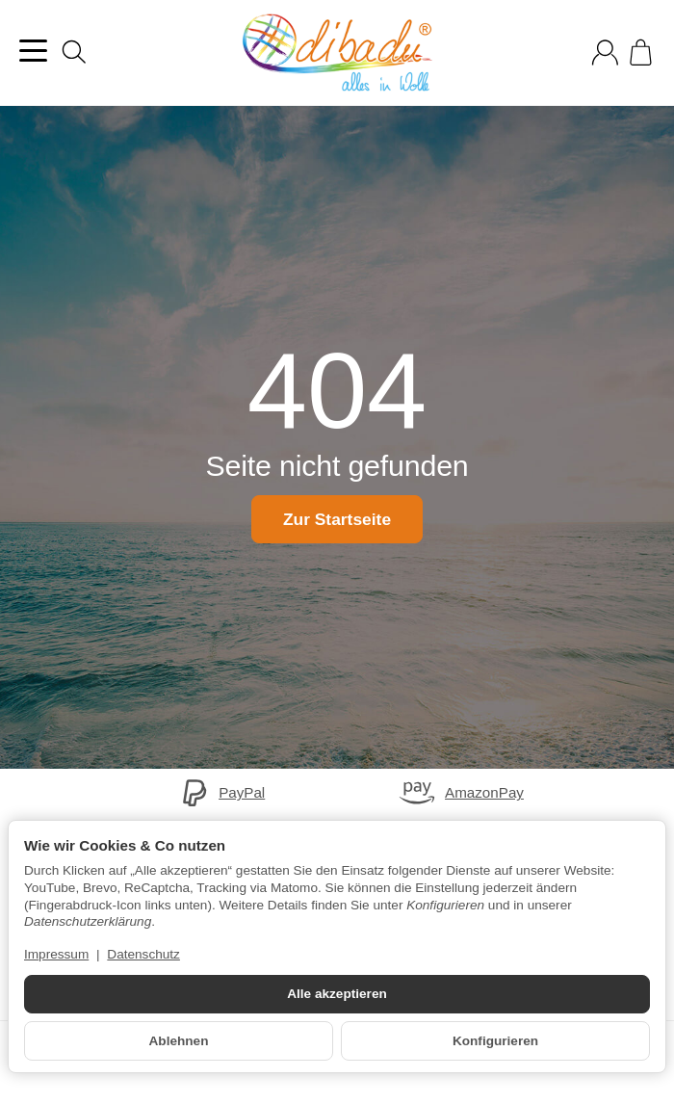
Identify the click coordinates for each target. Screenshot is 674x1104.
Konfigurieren (495, 1041)
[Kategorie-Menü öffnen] (33, 51)
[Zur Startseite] (337, 53)
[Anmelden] (605, 52)
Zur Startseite (336, 519)
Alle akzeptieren (337, 993)
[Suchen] (74, 52)
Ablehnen (179, 1041)
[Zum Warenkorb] (641, 52)
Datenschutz (143, 954)
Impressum (56, 954)
